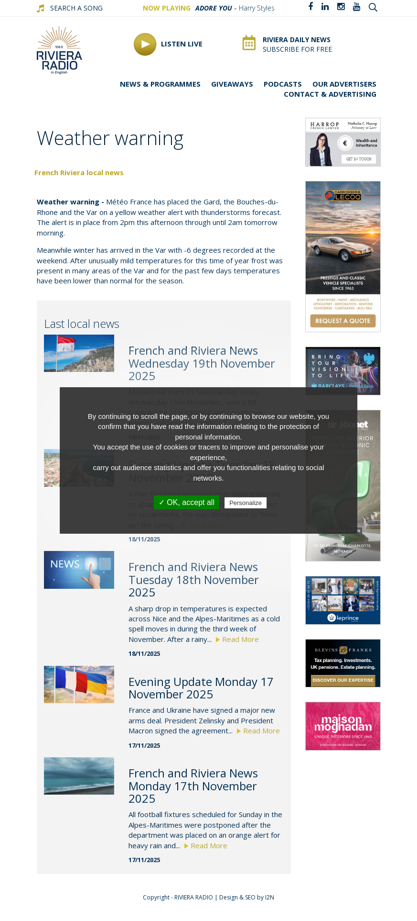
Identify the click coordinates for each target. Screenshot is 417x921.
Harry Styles (257, 7)
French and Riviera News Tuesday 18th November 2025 (193, 579)
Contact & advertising (330, 94)
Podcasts (283, 84)
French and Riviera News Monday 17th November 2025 (193, 785)
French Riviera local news (79, 172)
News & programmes (160, 84)
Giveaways (232, 84)
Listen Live (168, 44)
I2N (269, 897)
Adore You (213, 7)
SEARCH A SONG (76, 7)
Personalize (245, 502)
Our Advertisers (344, 84)
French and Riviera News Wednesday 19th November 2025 (201, 362)
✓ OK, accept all (186, 502)
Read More (237, 639)
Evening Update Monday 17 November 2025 (201, 688)
